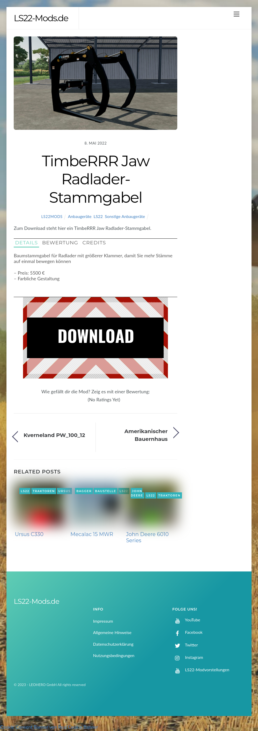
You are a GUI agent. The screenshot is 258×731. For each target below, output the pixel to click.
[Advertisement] (216, 120)
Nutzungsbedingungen (114, 655)
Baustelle (105, 491)
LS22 (98, 216)
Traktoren (44, 491)
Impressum (103, 621)
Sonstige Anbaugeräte (125, 216)
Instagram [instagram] (187, 657)
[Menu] (236, 14)
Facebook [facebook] (187, 632)
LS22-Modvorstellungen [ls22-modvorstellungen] (200, 669)
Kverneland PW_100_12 (54, 435)
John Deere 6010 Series (147, 537)
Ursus (64, 491)
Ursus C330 (29, 534)
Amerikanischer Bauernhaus (146, 435)
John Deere (137, 493)
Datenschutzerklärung (113, 644)
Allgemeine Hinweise (112, 632)
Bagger (84, 491)
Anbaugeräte (80, 216)
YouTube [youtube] (186, 619)
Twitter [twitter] (185, 644)
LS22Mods (51, 216)
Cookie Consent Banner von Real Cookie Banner (49, 727)
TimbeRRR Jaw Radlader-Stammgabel (95, 179)
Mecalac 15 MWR (91, 534)
